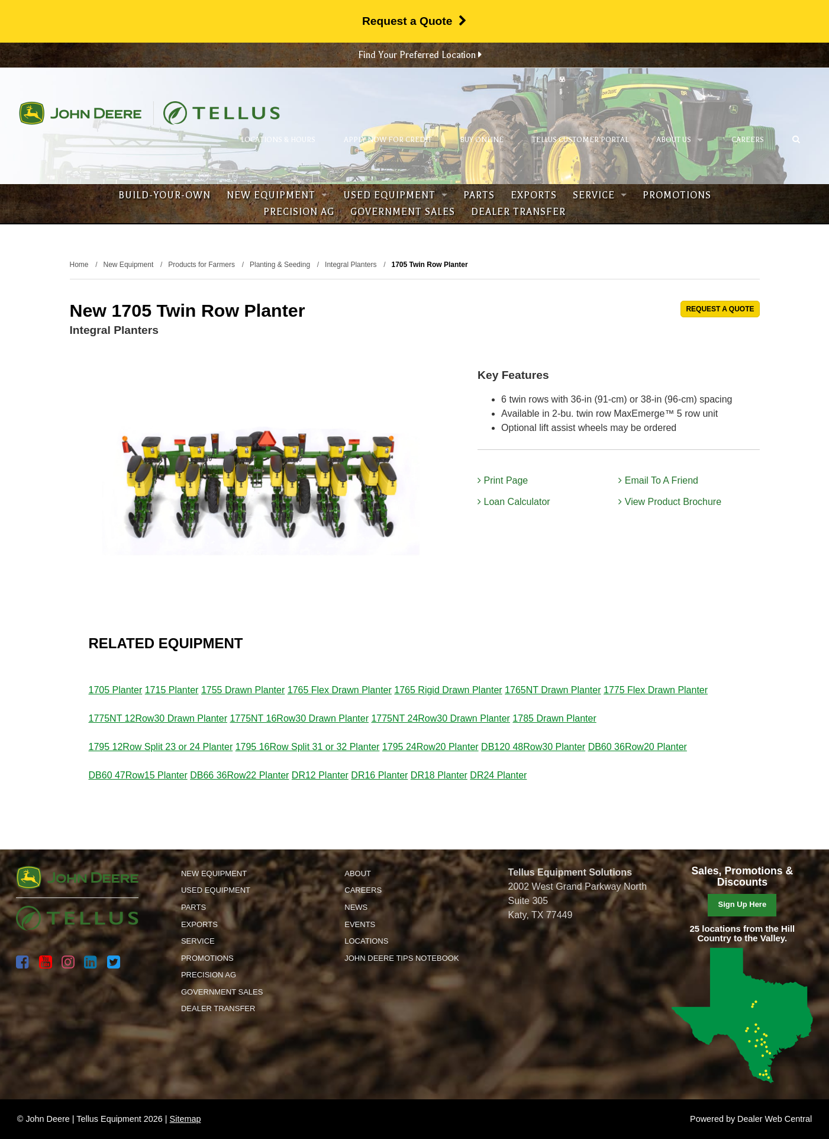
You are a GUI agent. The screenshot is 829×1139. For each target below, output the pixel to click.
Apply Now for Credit (388, 140)
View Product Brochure (669, 502)
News (355, 907)
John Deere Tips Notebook (401, 958)
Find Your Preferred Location (420, 55)
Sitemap (185, 1119)
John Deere (80, 113)
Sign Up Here (742, 904)
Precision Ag (298, 212)
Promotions (677, 195)
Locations (366, 941)
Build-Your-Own (164, 195)
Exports (534, 195)
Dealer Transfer (518, 212)
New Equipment (277, 195)
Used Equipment (395, 195)
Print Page (503, 480)
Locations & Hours (278, 140)
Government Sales (402, 212)
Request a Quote (414, 21)
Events (359, 924)
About (357, 873)
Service (600, 195)
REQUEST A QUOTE (720, 309)
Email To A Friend (658, 480)
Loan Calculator (514, 502)
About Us (679, 140)
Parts (479, 195)
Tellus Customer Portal (580, 140)
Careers (747, 140)
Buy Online (482, 140)
